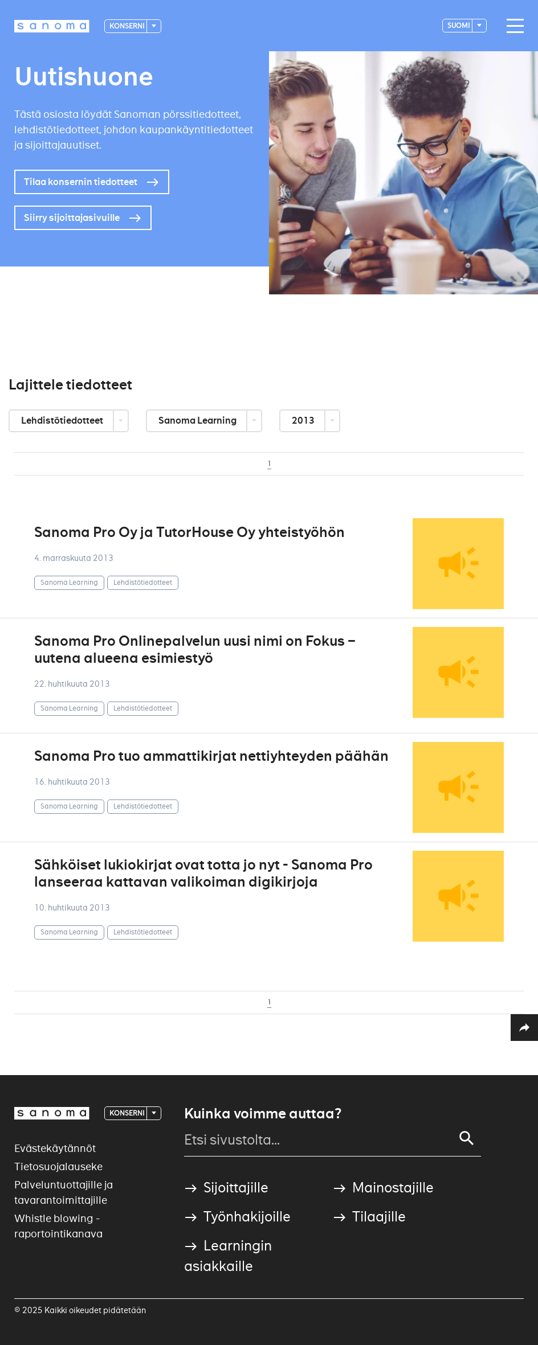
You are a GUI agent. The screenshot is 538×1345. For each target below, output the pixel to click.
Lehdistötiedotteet (63, 421)
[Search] (467, 1138)
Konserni (127, 26)
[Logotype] (51, 26)
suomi (459, 25)
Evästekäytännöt (55, 1148)
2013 (304, 421)
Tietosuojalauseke (58, 1166)
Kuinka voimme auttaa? (262, 1114)
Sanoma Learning (198, 421)
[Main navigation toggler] (512, 26)
